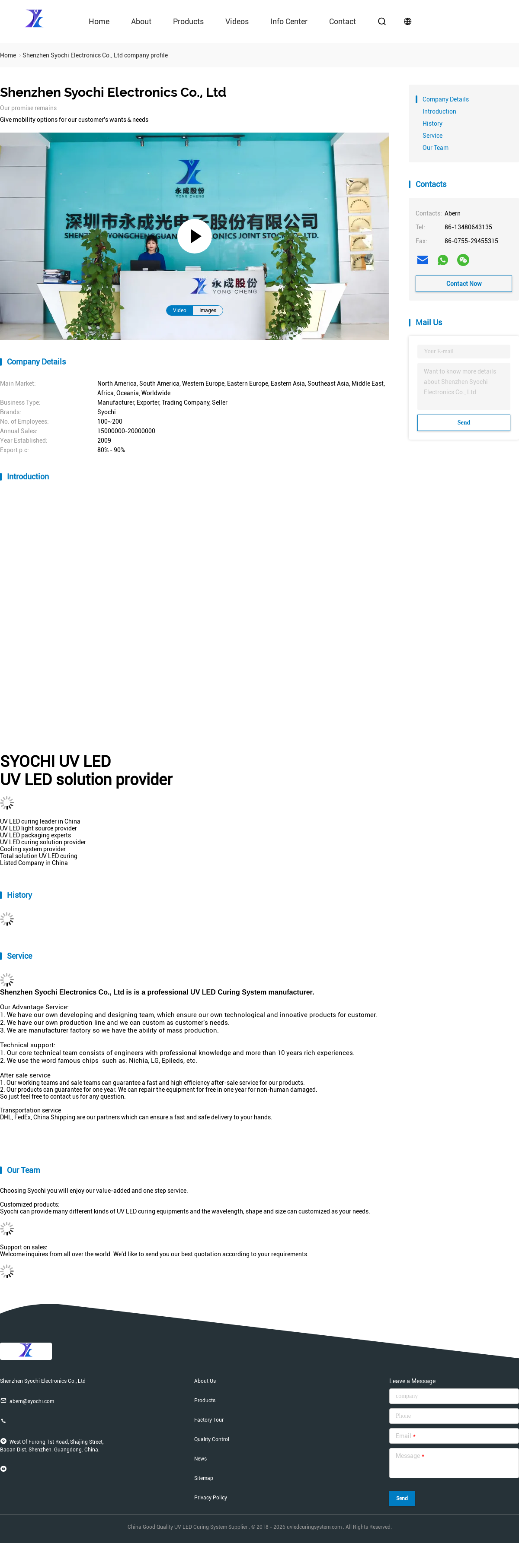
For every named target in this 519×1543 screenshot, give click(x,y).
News (200, 1459)
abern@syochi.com (27, 1400)
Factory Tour (209, 1420)
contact (342, 21)
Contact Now (464, 283)
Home (99, 21)
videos (237, 21)
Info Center (289, 21)
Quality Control (211, 1439)
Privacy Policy (210, 1498)
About (141, 21)
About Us (205, 1381)
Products (188, 21)
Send (464, 422)
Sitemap (203, 1478)
